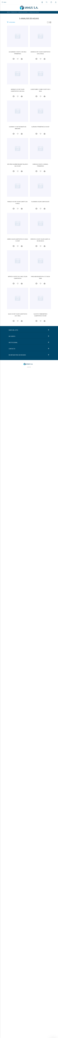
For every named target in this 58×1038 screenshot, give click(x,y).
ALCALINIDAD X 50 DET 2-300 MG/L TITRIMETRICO (29, 75)
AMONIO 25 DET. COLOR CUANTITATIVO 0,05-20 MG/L (29, 135)
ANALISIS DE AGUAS (22, 12)
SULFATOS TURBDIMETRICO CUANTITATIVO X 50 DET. (29, 981)
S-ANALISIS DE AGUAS (34, 12)
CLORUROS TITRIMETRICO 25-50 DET (29, 377)
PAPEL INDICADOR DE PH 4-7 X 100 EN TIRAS (29, 860)
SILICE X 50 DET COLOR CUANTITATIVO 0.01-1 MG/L (29, 921)
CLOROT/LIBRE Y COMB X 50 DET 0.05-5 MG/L (29, 256)
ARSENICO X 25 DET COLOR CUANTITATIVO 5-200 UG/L (29, 196)
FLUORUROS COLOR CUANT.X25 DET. (29, 619)
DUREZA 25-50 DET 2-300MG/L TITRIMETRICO (29, 498)
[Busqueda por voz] (42, 2)
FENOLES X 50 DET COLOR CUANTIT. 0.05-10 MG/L (29, 558)
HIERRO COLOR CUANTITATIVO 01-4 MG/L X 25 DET (29, 679)
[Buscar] (46, 2)
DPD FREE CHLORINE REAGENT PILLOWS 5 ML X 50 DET (29, 437)
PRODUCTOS (14, 12)
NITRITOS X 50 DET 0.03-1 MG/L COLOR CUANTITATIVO (29, 800)
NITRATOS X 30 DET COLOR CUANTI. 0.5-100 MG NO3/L (29, 739)
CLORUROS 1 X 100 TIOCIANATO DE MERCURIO (29, 316)
